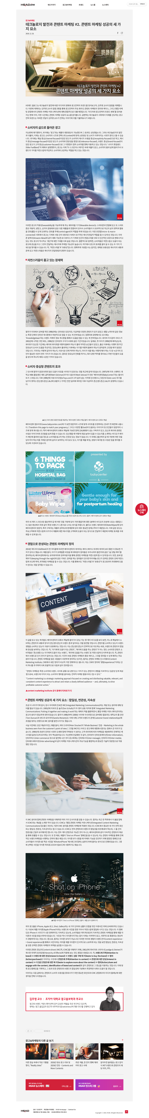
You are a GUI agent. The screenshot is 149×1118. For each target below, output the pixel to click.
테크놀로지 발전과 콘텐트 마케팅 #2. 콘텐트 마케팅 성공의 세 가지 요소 (73, 26)
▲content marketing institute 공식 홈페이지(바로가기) (49, 690)
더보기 (122, 1040)
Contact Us (72, 1109)
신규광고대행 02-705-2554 (58, 1112)
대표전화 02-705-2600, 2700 (41, 1112)
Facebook (117, 33)
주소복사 (121, 33)
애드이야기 (52, 4)
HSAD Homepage (61, 1109)
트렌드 (81, 4)
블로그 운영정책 (37, 1109)
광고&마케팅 (67, 4)
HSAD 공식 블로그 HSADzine (28, 4)
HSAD (25, 1109)
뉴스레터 (105, 4)
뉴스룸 (93, 4)
